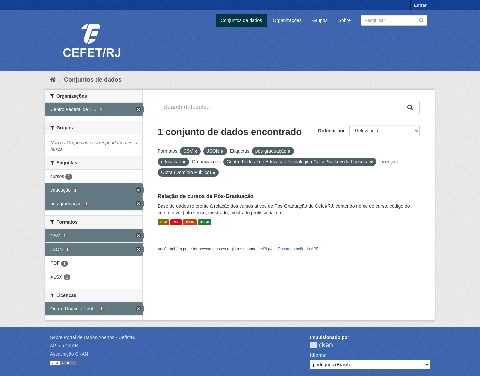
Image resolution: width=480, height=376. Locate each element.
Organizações (287, 20)
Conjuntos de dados (241, 20)
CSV (163, 222)
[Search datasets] (394, 20)
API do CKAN (64, 345)
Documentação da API (297, 249)
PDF (175, 222)
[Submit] (421, 20)
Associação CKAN (69, 354)
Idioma (317, 355)
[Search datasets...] (280, 107)
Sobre (344, 20)
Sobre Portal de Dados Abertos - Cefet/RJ (93, 337)
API (264, 249)
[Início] (53, 79)
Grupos (320, 20)
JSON (190, 222)
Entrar (420, 5)
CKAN (321, 344)
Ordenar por (331, 130)
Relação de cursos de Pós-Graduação (205, 196)
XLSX (204, 222)
